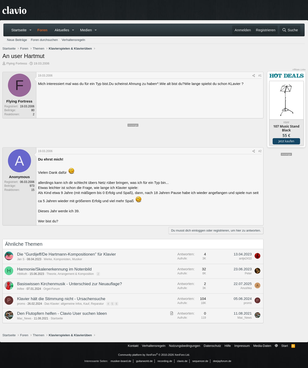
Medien (86, 30)
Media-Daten (262, 346)
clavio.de (182, 361)
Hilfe (228, 346)
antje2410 (245, 258)
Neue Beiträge (17, 40)
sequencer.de (200, 361)
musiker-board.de (121, 361)
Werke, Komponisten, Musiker (63, 259)
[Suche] (290, 30)
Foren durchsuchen (44, 40)
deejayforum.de (222, 361)
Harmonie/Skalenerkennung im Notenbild (54, 269)
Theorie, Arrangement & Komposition (70, 274)
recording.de (165, 361)
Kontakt (133, 346)
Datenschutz (212, 346)
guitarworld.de (144, 361)
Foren (42, 30)
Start (284, 346)
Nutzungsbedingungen (184, 346)
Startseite (18, 30)
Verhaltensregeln (73, 40)
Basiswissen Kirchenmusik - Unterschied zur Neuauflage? (69, 284)
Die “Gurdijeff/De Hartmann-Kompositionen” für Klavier (66, 254)
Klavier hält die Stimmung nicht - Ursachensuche (61, 299)
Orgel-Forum (51, 289)
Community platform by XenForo (154, 354)
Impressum (242, 346)
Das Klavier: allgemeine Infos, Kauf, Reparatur (74, 303)
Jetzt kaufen (286, 141)
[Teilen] (253, 75)
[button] (30, 30)
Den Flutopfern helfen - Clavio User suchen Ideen (62, 313)
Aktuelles (62, 30)
